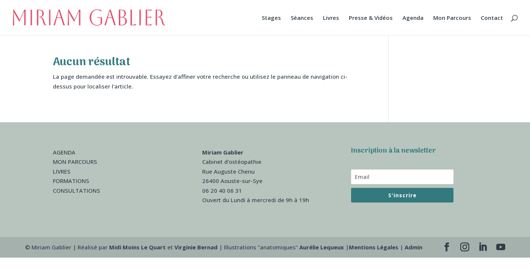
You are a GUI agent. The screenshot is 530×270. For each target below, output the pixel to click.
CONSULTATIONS (76, 190)
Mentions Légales (373, 247)
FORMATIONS (71, 180)
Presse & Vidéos (371, 18)
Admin (413, 247)
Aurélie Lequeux (321, 247)
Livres (331, 18)
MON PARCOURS (75, 161)
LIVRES (62, 171)
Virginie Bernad (196, 247)
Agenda (412, 18)
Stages (271, 18)
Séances (302, 18)
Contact (492, 18)
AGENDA (64, 152)
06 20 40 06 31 (222, 190)
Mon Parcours (452, 18)
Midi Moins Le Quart (137, 247)
